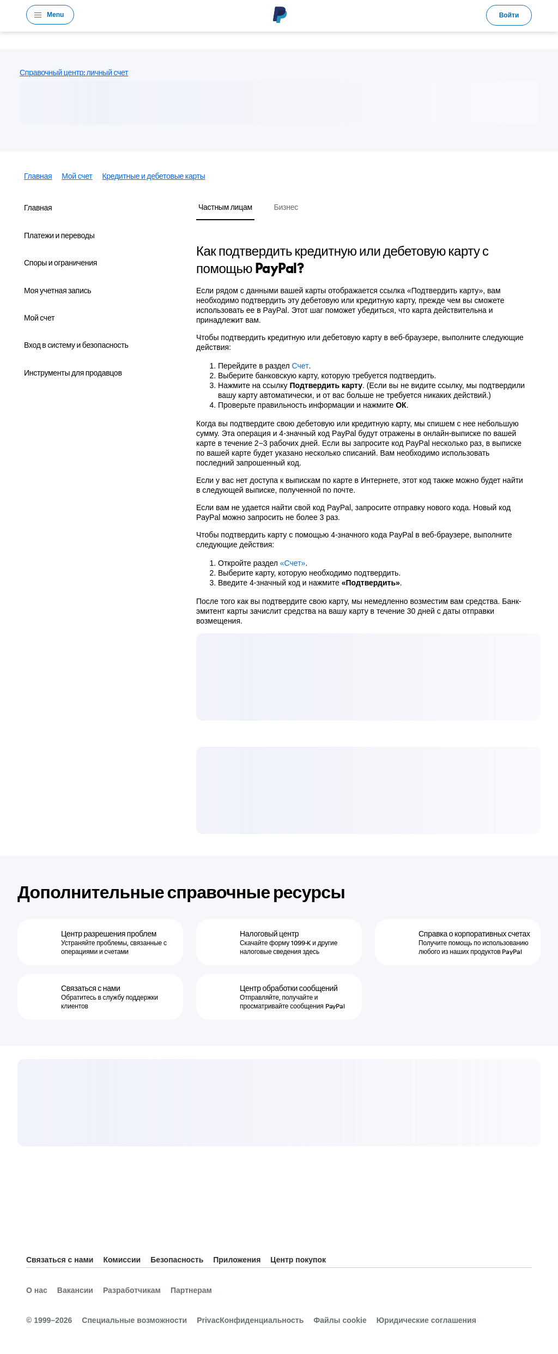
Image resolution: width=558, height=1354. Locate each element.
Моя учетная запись (57, 290)
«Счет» (293, 563)
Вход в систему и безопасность (76, 345)
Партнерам (191, 1290)
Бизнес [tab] (286, 206)
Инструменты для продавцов (73, 372)
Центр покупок (298, 1259)
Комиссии (122, 1259)
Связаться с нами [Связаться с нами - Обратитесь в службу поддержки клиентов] (90, 988)
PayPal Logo (280, 15)
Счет (300, 365)
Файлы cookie (339, 1320)
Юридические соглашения (426, 1320)
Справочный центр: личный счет (74, 72)
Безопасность (176, 1259)
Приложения (236, 1259)
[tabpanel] (361, 434)
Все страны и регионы (35, 1232)
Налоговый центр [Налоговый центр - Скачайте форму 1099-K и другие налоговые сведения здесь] (269, 933)
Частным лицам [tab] (225, 206)
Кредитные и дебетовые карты (153, 176)
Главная (38, 176)
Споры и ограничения (60, 262)
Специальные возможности (134, 1320)
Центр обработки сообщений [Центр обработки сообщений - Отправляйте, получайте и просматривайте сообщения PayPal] (289, 988)
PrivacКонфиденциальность (250, 1320)
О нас (36, 1290)
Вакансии (75, 1290)
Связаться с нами (59, 1259)
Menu (55, 15)
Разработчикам (132, 1290)
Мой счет (77, 176)
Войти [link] (509, 15)
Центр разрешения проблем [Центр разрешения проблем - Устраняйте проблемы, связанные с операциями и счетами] (108, 933)
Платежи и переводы (59, 235)
